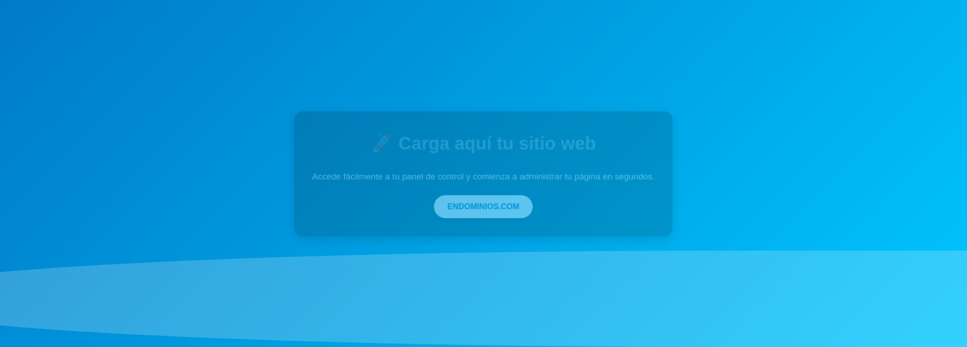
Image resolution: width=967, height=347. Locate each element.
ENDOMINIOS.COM (483, 206)
